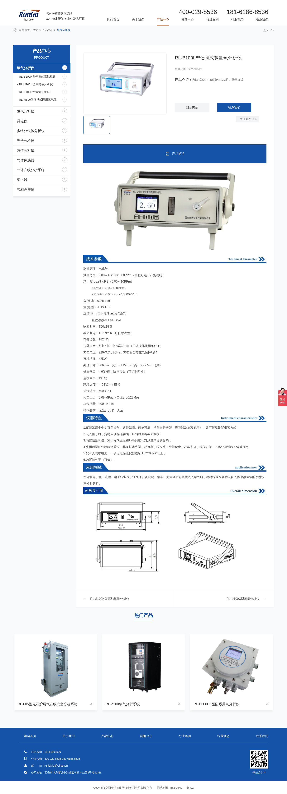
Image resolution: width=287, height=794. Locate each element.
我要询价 (192, 107)
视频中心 (187, 19)
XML (179, 787)
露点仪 (22, 121)
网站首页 (113, 19)
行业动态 (237, 19)
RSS (173, 787)
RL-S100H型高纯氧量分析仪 (109, 598)
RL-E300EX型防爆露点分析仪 (216, 704)
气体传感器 (25, 160)
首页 (36, 30)
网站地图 (162, 787)
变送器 (22, 180)
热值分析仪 (25, 150)
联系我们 (262, 19)
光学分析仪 (25, 141)
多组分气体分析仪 (31, 131)
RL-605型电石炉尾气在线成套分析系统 (47, 704)
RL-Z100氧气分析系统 (123, 704)
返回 (268, 30)
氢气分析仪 (25, 111)
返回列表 (245, 119)
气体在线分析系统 (31, 170)
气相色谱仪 (25, 190)
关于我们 (138, 19)
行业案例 (212, 19)
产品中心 (163, 19)
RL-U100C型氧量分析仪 (243, 598)
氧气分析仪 (63, 30)
